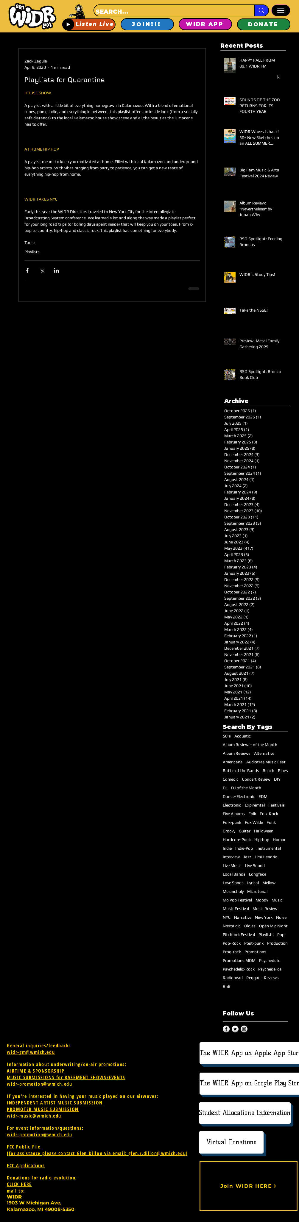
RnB (227, 986)
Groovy (229, 831)
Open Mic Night (273, 925)
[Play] (68, 24)
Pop (280, 934)
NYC (227, 917)
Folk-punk (232, 822)
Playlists (32, 251)
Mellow (268, 882)
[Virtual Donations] (231, 1142)
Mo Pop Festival (237, 900)
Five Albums (234, 813)
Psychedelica (270, 969)
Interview (231, 856)
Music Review (265, 908)
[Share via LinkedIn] (56, 270)
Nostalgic (232, 925)
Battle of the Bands (241, 770)
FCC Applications (26, 1165)
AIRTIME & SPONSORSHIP (36, 1071)
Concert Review (256, 779)
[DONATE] (263, 24)
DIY (277, 779)
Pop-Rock (232, 943)
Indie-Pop (244, 848)
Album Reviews (236, 753)
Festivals (276, 805)
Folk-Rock (269, 813)
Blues (283, 770)
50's (227, 736)
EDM (262, 796)
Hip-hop (261, 839)
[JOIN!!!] (147, 24)
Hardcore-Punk (237, 839)
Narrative (242, 917)
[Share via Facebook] (27, 270)
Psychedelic (269, 960)
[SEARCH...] (169, 11)
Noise (281, 917)
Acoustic (242, 736)
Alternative (264, 753)
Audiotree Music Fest (266, 762)
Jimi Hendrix (266, 856)
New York (263, 917)
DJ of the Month (246, 787)
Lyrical (253, 882)
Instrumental (268, 848)
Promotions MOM (239, 960)
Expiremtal (255, 805)
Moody (262, 900)
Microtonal (257, 891)
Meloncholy (233, 891)
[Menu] (280, 10)
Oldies (250, 925)
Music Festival (236, 908)
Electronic (232, 805)
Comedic (231, 779)
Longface (257, 874)
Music (277, 900)
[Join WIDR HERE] (249, 1186)
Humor (279, 839)
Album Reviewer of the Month (250, 744)
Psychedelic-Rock (239, 969)
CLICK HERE (19, 1184)
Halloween (263, 831)
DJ (225, 787)
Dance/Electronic (239, 796)
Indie (227, 848)
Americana (233, 762)
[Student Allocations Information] (245, 1113)
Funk (271, 822)
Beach (268, 770)
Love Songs (233, 882)
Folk (252, 813)
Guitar (244, 831)
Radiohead (233, 977)
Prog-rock (232, 951)
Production (277, 943)
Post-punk (254, 943)
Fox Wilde (254, 822)
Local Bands (234, 874)
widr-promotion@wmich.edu (39, 1084)
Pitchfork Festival (239, 934)
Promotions (255, 951)
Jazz (247, 856)
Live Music (232, 865)
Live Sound (255, 865)
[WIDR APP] (205, 24)
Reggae (253, 977)
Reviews (271, 977)
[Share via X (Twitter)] (42, 270)
